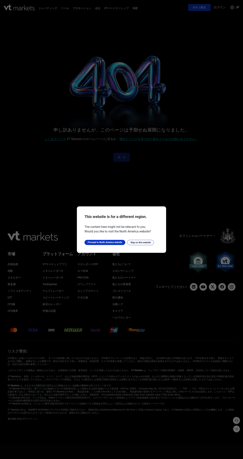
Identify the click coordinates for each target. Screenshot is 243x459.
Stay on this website (140, 242)
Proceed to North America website (105, 242)
